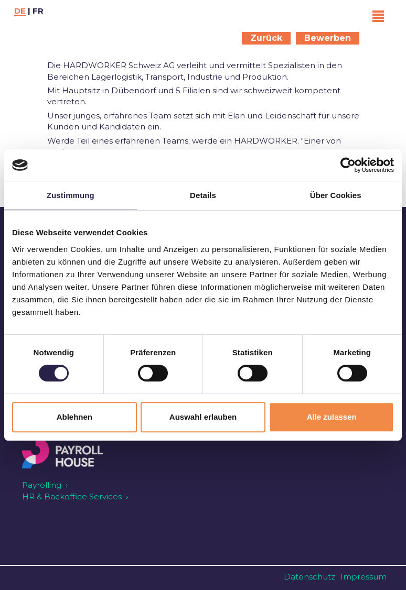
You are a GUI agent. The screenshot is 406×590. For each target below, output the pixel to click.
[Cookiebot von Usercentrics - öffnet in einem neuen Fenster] (348, 165)
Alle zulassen (332, 416)
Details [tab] (203, 195)
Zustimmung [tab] (70, 195)
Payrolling (41, 485)
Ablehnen (74, 416)
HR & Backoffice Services (72, 496)
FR (38, 11)
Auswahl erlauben (203, 416)
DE (20, 11)
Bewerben (327, 38)
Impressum (363, 577)
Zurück (266, 38)
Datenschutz (309, 577)
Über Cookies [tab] (335, 195)
